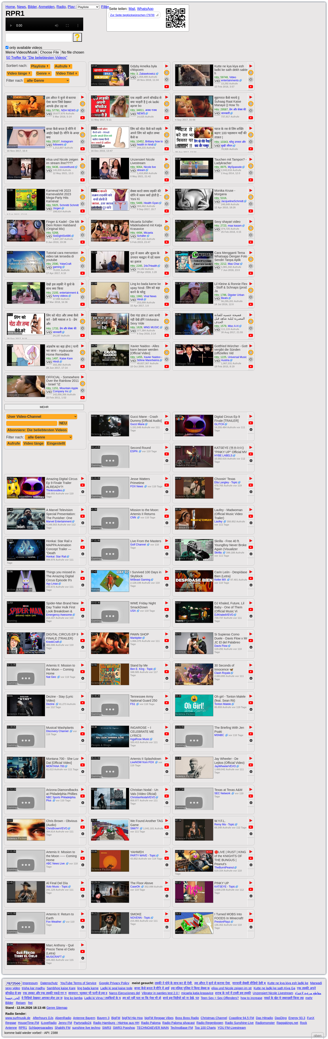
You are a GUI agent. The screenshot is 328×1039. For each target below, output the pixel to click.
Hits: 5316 (220, 198)
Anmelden (47, 7)
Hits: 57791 (53, 110)
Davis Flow (220, 645)
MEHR (44, 407)
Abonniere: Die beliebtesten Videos (37, 430)
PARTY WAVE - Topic (143, 855)
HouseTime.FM (28, 1023)
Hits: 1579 (220, 326)
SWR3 (106, 1027)
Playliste (40, 66)
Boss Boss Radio (187, 1018)
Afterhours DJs (43, 1018)
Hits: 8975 (220, 167)
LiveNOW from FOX (142, 762)
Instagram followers (63, 143)
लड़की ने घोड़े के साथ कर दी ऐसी (174, 983)
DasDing (281, 1018)
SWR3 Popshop (124, 1027)
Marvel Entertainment (58, 521)
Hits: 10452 (137, 141)
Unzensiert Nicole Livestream (273, 993)
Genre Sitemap (56, 1007)
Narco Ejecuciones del (124, 993)
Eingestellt (56, 443)
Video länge (19, 73)
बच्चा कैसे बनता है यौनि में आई (151, 988)
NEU (63, 423)
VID (133, 77)
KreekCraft (52, 641)
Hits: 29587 (221, 109)
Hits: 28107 (53, 141)
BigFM (115, 1018)
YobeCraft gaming (62, 265)
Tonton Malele (222, 704)
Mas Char (233, 263)
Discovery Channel (57, 731)
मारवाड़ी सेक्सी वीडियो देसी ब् (249, 983)
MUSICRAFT (54, 956)
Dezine (50, 704)
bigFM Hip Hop (132, 1018)
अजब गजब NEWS (147, 112)
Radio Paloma (151, 1023)
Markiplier (136, 637)
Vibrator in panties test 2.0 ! (161, 993)
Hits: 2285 (136, 265)
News (21, 7)
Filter (105, 7)
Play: (72, 7)
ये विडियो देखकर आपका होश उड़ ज (42, 998)
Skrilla (218, 552)
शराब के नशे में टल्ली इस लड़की (233, 993)
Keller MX (220, 579)
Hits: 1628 (136, 327)
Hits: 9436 (52, 167)
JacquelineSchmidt (232, 201)
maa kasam (235, 225)
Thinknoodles (54, 490)
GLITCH (219, 424)
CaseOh (135, 886)
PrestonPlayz (222, 921)
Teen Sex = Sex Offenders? (220, 998)
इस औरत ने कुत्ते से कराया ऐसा (212, 983)
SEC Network (222, 793)
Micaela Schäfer (145, 234)
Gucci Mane (137, 424)
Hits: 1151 (52, 388)
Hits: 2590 (52, 263)
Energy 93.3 (296, 1018)
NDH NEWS (68, 110)
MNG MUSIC (151, 327)
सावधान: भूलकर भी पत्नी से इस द (87, 993)
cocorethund (67, 167)
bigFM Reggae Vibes (158, 1018)
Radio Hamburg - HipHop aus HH (116, 1023)
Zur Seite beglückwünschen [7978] (132, 15)
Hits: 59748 (221, 77)
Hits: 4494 (136, 232)
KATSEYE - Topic (224, 886)
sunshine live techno (86, 1027)
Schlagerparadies (41, 1027)
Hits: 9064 (136, 167)
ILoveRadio (49, 1023)
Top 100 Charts (205, 1027)
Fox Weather (54, 921)
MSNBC (219, 735)
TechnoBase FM (181, 1027)
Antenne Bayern (84, 1018)
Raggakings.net (287, 1023)
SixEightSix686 (62, 235)
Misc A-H (233, 326)
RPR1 (23, 1027)
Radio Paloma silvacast (178, 1023)
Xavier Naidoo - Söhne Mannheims (149, 359)
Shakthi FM (63, 1027)
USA (133, 610)
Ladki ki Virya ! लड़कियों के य (102, 998)
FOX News (137, 486)
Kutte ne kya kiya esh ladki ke (287, 983)
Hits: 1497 (52, 358)
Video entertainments (230, 79)
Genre (44, 73)
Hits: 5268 (52, 232)
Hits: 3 (134, 73)
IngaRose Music (139, 739)
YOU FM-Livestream (231, 1027)
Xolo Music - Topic (57, 886)
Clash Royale (222, 673)
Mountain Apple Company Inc (65, 390)
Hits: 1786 (220, 295)
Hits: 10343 (221, 141)
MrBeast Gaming (140, 579)
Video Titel (67, 73)
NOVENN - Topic (140, 917)
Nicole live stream (146, 168)
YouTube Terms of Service (78, 983)
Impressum (30, 983)
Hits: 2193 (52, 292)
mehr (308, 998)
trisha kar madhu (33, 988)
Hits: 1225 (220, 357)
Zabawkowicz (147, 73)
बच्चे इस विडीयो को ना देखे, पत (181, 998)
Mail (131, 9)
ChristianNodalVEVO (142, 797)
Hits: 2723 (220, 225)
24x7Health (150, 265)
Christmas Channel (214, 1018)
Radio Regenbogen (209, 1023)
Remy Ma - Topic (224, 824)
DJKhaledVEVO (223, 614)
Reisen (21, 1003)
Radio (61, 7)
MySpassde (235, 167)
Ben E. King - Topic (141, 669)
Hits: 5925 (52, 205)
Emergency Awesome (59, 614)
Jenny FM (65, 1023)
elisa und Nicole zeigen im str (231, 988)
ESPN (134, 451)
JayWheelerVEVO (225, 766)
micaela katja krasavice (197, 993)
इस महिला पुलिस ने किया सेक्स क (190, 988)
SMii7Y (134, 828)
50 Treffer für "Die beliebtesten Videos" (36, 58)
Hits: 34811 (137, 110)
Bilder (32, 7)
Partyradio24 (82, 1023)
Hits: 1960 (136, 296)
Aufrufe (63, 66)
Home (10, 7)
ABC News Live (55, 863)
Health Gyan (151, 203)
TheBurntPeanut (224, 867)
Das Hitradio (264, 1018)
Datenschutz (49, 983)
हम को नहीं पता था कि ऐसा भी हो (142, 998)
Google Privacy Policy (114, 983)
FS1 (133, 704)
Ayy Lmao (52, 583)
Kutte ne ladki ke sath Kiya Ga (274, 988)
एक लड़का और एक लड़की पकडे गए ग (45, 993)
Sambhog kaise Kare (61, 988)
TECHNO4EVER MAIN (153, 1027)
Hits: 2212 (220, 263)
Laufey (218, 521)
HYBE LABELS (223, 455)
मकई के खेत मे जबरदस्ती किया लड (284, 998)
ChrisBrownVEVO (56, 828)
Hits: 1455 (136, 357)
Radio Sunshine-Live (239, 1023)
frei (30, 1003)
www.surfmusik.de (17, 1018)
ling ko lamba (73, 998)
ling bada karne (88, 988)
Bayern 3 (103, 1018)
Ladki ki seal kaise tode (116, 988)
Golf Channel (138, 544)
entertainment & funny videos (65, 294)
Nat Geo (51, 677)
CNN (133, 517)
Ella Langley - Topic (225, 482)
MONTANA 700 (55, 766)
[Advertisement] (229, 19)
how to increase (251, 998)
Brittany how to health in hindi (150, 143)
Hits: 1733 (52, 328)
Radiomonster (265, 1023)
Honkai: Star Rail (56, 556)
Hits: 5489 (136, 203)
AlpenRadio (63, 1018)
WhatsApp (145, 9)
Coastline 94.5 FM (241, 1018)
